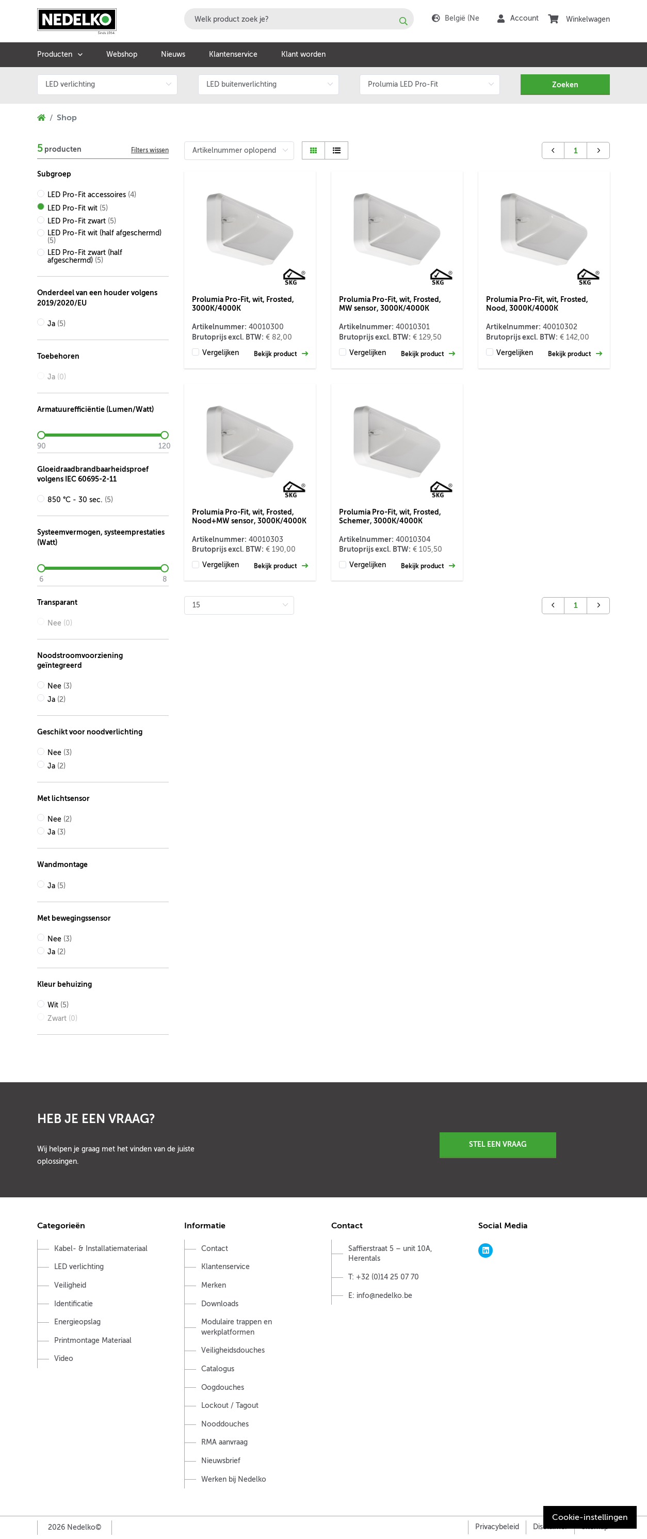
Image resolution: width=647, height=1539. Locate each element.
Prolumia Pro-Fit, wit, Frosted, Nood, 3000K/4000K (537, 303)
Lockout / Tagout (229, 1405)
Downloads (219, 1304)
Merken (213, 1285)
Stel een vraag (498, 1144)
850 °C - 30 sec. (80, 500)
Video (63, 1358)
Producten (54, 54)
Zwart (62, 1018)
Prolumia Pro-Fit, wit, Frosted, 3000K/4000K (243, 303)
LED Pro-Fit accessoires (91, 195)
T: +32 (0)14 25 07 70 (383, 1277)
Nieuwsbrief (220, 1461)
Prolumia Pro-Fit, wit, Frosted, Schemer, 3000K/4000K (390, 516)
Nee (59, 623)
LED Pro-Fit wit (77, 208)
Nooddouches (225, 1424)
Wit (58, 1005)
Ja (56, 324)
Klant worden (303, 54)
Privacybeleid (497, 1527)
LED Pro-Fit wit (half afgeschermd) (104, 237)
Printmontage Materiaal (93, 1340)
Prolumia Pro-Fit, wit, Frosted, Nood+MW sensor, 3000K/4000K (249, 516)
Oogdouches (222, 1387)
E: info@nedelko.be (380, 1296)
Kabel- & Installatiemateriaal (101, 1249)
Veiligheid (70, 1285)
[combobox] (299, 18)
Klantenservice (233, 54)
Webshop (121, 54)
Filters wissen (150, 150)
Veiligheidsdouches (233, 1350)
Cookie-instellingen (590, 1517)
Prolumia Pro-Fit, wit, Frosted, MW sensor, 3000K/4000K (390, 303)
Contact (214, 1249)
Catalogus (217, 1369)
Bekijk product (281, 354)
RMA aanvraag (224, 1442)
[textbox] (299, 18)
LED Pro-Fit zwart (81, 221)
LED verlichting (79, 1267)
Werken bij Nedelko (233, 1479)
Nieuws (173, 54)
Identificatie (73, 1304)
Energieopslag (77, 1322)
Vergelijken (220, 353)
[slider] (103, 435)
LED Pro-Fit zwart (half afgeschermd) (84, 256)
